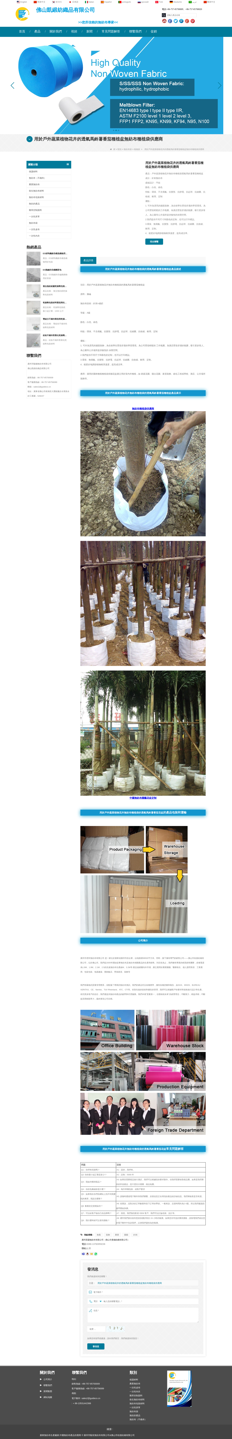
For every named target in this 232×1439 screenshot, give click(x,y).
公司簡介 (47, 1379)
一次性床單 (34, 216)
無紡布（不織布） (37, 178)
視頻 (74, 31)
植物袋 (137, 149)
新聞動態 (47, 1391)
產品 (37, 31)
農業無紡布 (34, 184)
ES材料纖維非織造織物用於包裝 (55, 253)
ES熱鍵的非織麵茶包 (52, 270)
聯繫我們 (135, 31)
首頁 (22, 31)
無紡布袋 (128, 149)
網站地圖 (47, 1397)
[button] (113, 130)
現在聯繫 (154, 241)
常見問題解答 (111, 31)
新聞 (89, 31)
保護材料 (33, 171)
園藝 (126, 1235)
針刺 (135, 1235)
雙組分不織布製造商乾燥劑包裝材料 (55, 319)
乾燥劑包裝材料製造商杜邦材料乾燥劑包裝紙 (55, 302)
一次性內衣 (34, 236)
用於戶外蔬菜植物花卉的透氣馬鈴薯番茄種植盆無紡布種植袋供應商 (127, 1283)
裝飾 (108, 1235)
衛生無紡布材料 (36, 191)
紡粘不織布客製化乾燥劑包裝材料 (55, 335)
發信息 (96, 1346)
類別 (119, 149)
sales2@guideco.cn (90, 1398)
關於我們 (56, 31)
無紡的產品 (34, 203)
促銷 (154, 31)
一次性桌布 (34, 229)
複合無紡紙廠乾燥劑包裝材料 (55, 286)
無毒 (99, 1235)
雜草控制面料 (35, 210)
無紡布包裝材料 (36, 197)
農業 (117, 1235)
